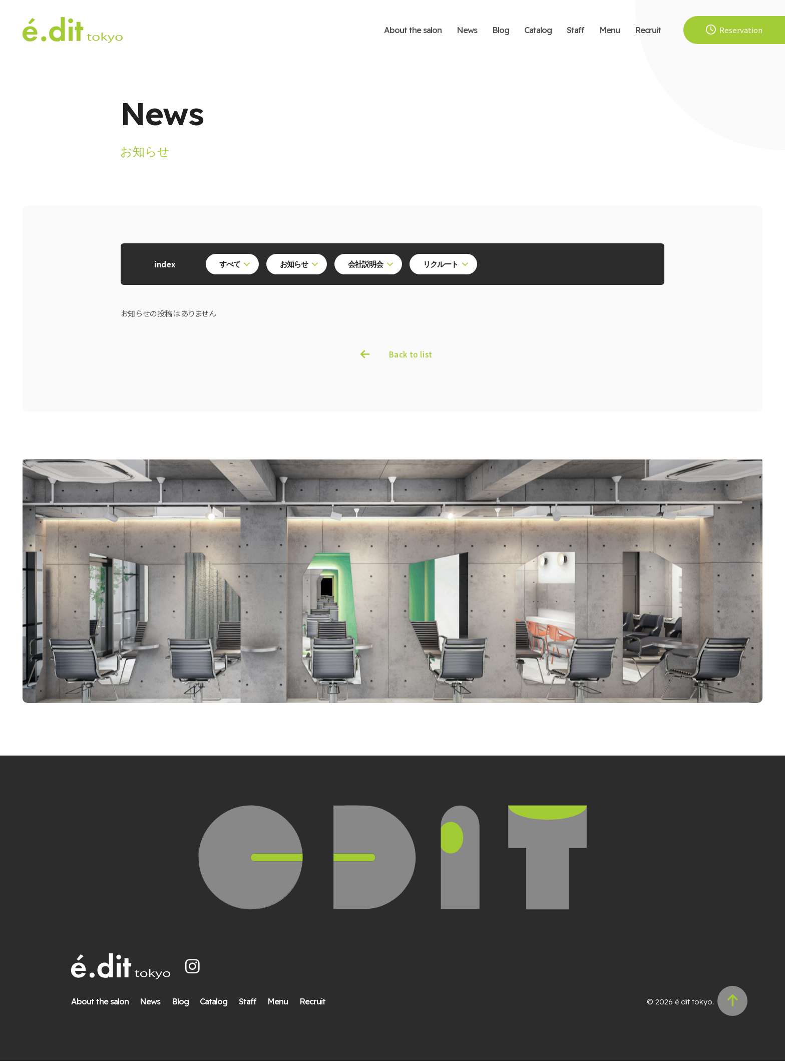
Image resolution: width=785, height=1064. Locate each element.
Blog (500, 30)
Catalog (538, 30)
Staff (575, 30)
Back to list (411, 355)
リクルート (442, 264)
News (467, 30)
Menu (609, 30)
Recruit (648, 30)
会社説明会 (366, 264)
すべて (231, 264)
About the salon (413, 30)
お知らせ (296, 264)
